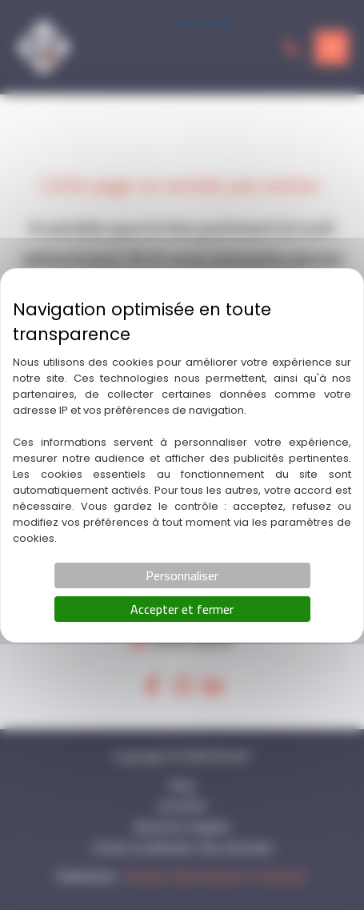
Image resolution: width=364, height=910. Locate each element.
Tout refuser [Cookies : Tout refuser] (203, 22)
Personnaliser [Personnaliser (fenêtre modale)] (182, 575)
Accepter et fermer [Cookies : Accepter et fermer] (182, 609)
